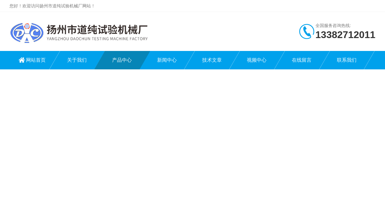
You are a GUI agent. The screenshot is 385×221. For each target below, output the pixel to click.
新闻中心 (167, 60)
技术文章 (212, 60)
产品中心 (122, 60)
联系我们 (347, 60)
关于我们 (77, 60)
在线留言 (301, 60)
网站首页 (36, 60)
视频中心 (256, 60)
